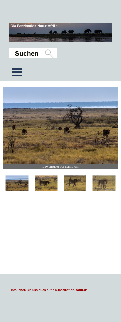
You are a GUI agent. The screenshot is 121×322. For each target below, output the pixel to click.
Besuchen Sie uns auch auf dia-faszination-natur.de (49, 290)
